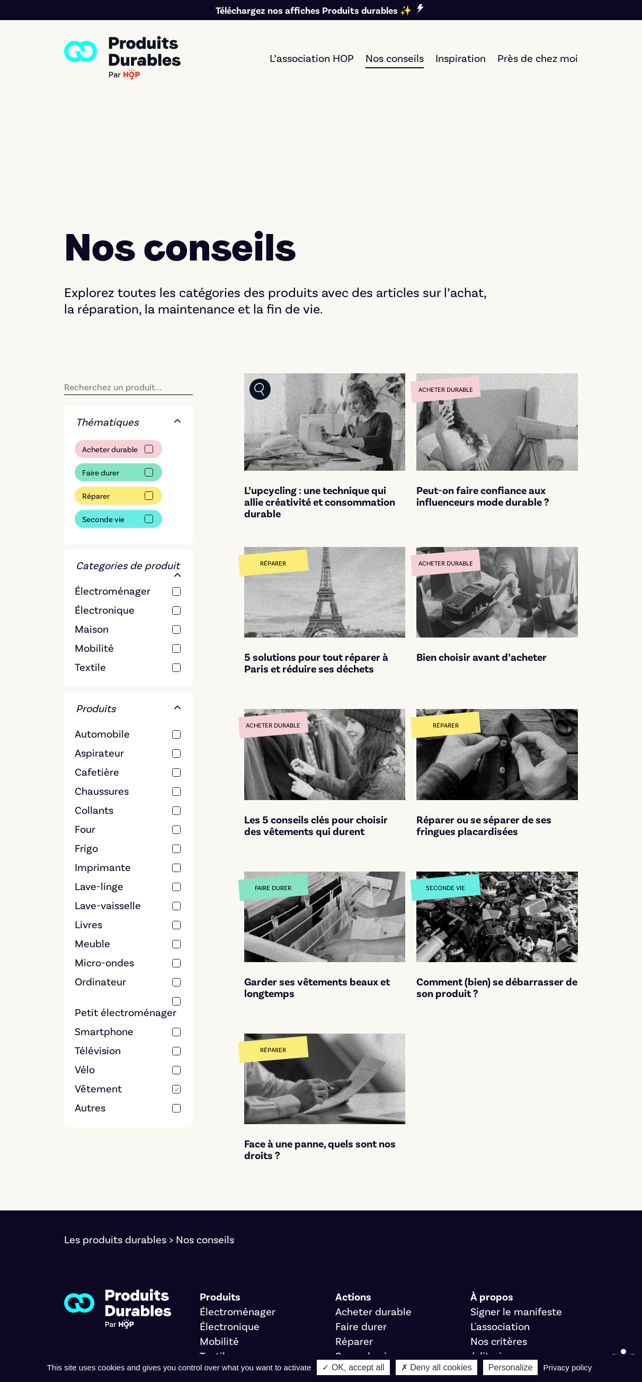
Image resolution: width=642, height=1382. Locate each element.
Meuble (92, 854)
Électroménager (112, 501)
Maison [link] (217, 1281)
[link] (122, 57)
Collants (94, 720)
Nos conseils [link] (394, 57)
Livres (88, 835)
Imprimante (103, 777)
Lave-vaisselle (108, 816)
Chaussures (102, 701)
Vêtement (98, 999)
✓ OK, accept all (353, 1367)
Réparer (96, 406)
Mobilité (94, 558)
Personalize (510, 1367)
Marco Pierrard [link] (440, 1338)
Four (85, 739)
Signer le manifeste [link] (516, 1222)
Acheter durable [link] (373, 1222)
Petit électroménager (125, 923)
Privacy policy (567, 1367)
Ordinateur (100, 892)
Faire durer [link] (361, 1237)
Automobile (102, 644)
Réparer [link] (354, 1251)
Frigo (86, 758)
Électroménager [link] (237, 1222)
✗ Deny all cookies (436, 1367)
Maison (92, 539)
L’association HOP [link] (312, 57)
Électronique (105, 520)
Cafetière (97, 682)
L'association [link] (500, 1237)
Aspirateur (99, 663)
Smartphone (104, 942)
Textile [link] (215, 1266)
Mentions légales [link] (104, 1338)
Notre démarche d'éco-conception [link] (145, 1353)
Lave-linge (99, 797)
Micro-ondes (104, 873)
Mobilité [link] (219, 1251)
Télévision (98, 961)
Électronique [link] (230, 1237)
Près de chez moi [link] (537, 57)
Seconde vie (103, 430)
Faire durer (100, 383)
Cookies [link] (170, 1338)
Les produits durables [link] (115, 1150)
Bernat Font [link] (278, 1338)
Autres (90, 1018)
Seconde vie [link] (364, 1266)
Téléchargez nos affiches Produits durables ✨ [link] (314, 10)
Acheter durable (110, 360)
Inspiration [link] (460, 57)
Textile (90, 577)
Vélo (85, 980)
